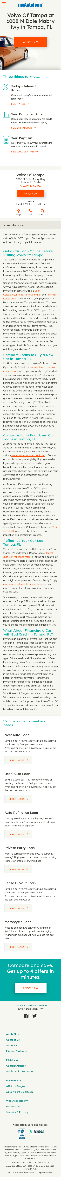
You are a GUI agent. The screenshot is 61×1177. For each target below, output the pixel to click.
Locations (19, 1005)
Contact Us (13, 1039)
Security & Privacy (17, 1112)
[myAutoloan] (30, 1131)
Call (31, 212)
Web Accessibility (17, 1100)
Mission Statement (17, 1051)
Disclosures (13, 1106)
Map (18, 212)
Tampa (43, 1005)
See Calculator (22, 151)
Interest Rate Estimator (28, 294)
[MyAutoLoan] (30, 5)
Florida (32, 1005)
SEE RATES (18, 103)
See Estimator (21, 127)
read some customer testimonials (21, 584)
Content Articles (16, 1065)
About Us (11, 1045)
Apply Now (30, 41)
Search (43, 212)
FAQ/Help (12, 1060)
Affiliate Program (16, 1086)
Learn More (17, 760)
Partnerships (13, 1080)
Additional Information (20, 1071)
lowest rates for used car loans (28, 455)
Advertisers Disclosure (20, 1091)
